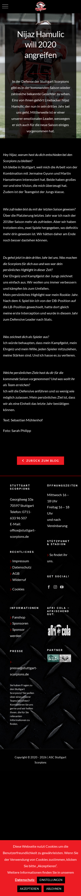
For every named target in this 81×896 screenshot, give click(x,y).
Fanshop (17, 617)
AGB (14, 573)
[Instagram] (55, 587)
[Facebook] (49, 587)
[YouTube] (62, 587)
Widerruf (18, 580)
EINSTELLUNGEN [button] (51, 880)
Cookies (18, 589)
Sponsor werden (17, 632)
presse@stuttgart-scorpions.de (23, 668)
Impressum (19, 561)
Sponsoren (19, 623)
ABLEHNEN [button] (53, 888)
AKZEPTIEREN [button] (29, 888)
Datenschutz (20, 567)
